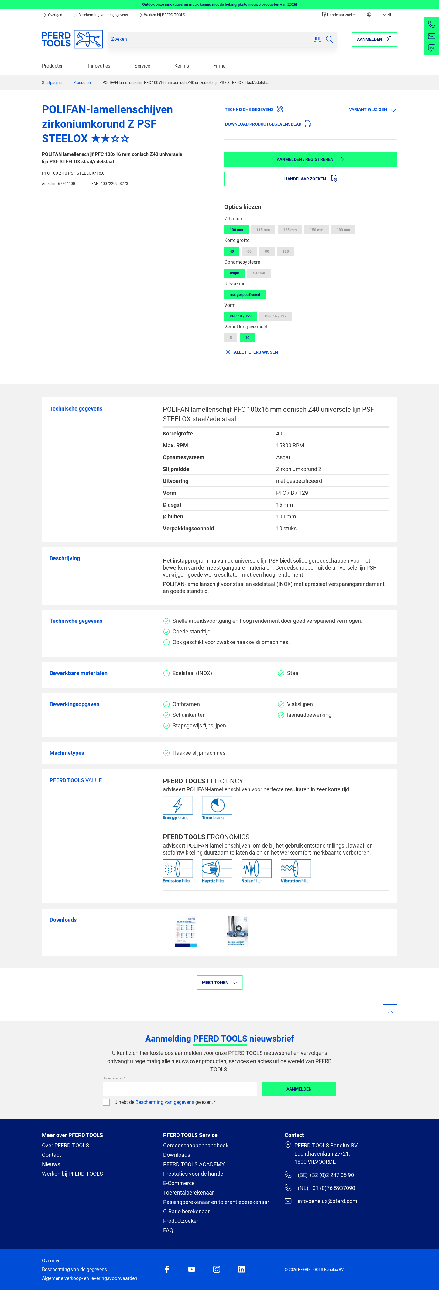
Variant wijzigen (373, 109)
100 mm (236, 230)
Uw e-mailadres (113, 1078)
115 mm (263, 230)
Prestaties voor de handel (194, 1173)
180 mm (343, 230)
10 (247, 338)
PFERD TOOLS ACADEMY (194, 1164)
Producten (53, 66)
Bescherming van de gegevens (100, 15)
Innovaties (99, 66)
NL (387, 14)
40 (232, 251)
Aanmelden (299, 1089)
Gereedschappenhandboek (195, 1145)
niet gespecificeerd (245, 295)
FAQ (168, 1230)
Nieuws (51, 1164)
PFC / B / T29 (241, 316)
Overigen (52, 15)
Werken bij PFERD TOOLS (161, 15)
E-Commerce (179, 1183)
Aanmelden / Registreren (311, 159)
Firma (219, 66)
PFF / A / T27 (275, 316)
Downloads (176, 1155)
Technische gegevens (254, 109)
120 (286, 251)
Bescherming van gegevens (164, 1102)
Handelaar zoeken (339, 15)
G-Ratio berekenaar (186, 1211)
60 (249, 251)
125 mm (290, 230)
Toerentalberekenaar (188, 1192)
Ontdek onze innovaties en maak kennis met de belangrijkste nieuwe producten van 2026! (219, 4)
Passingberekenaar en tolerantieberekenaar (216, 1202)
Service (142, 66)
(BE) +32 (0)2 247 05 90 (319, 1174)
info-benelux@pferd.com (321, 1201)
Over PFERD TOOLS (65, 1145)
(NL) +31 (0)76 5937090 (320, 1187)
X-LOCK (259, 273)
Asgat (234, 273)
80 (267, 251)
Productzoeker (180, 1221)
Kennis (181, 66)
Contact (51, 1155)
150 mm (316, 230)
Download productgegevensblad (268, 123)
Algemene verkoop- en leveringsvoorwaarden (89, 1278)
